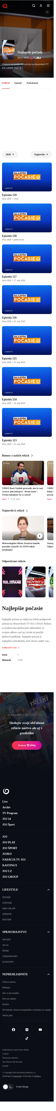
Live (5, 801)
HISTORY (7, 919)
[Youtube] (40, 1030)
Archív (6, 807)
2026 (10, 154)
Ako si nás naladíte (10, 993)
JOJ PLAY (8, 842)
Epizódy (18, 83)
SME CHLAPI (8, 908)
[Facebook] (13, 1030)
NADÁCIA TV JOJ (14, 859)
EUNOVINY (8, 962)
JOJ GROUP (10, 876)
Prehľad (6, 83)
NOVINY (6, 939)
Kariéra (5, 1004)
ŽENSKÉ (6, 897)
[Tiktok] (27, 1038)
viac (18, 68)
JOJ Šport (8, 824)
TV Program (10, 813)
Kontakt (5, 1066)
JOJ (4, 836)
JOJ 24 (6, 818)
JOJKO (7, 853)
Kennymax (17, 1076)
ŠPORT (5, 951)
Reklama (6, 987)
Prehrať (27, 745)
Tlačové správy (9, 982)
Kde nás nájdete (9, 999)
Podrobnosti (32, 83)
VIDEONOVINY (10, 956)
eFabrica (37, 1076)
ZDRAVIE (7, 914)
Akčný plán (7, 1015)
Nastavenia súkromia (10, 1058)
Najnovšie (41, 154)
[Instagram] (27, 1030)
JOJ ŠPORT (9, 848)
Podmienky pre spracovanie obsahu (15, 1050)
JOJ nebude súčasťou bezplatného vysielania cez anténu (26, 1010)
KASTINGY (9, 865)
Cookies (5, 1054)
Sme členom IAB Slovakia (12, 1062)
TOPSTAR (7, 903)
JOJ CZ (7, 871)
